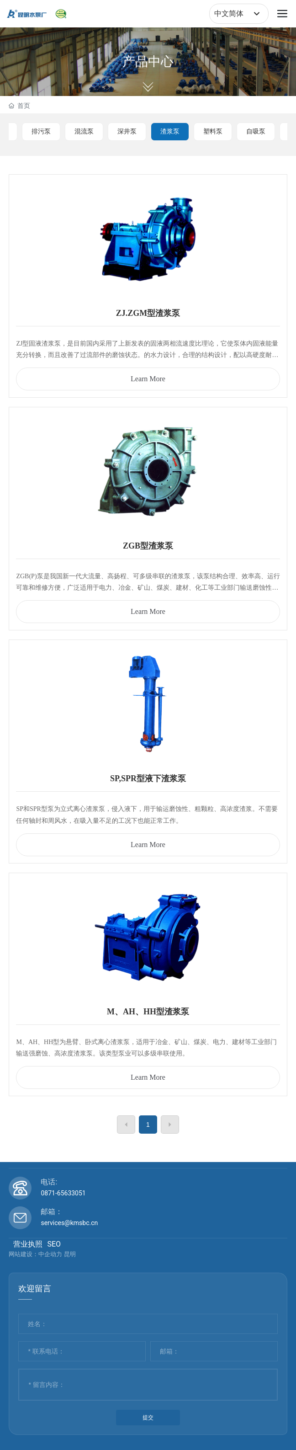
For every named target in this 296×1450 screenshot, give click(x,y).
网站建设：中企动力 (35, 1254)
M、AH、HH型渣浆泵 (148, 1011)
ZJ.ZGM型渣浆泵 (148, 313)
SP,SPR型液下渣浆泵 (148, 778)
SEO (54, 1244)
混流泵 (84, 131)
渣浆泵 (170, 131)
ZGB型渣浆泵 (148, 545)
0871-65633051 (63, 1193)
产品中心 (148, 61)
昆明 (70, 1254)
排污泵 (41, 131)
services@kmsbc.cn (69, 1222)
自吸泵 (255, 131)
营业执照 (27, 1244)
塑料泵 (212, 131)
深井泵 (127, 131)
